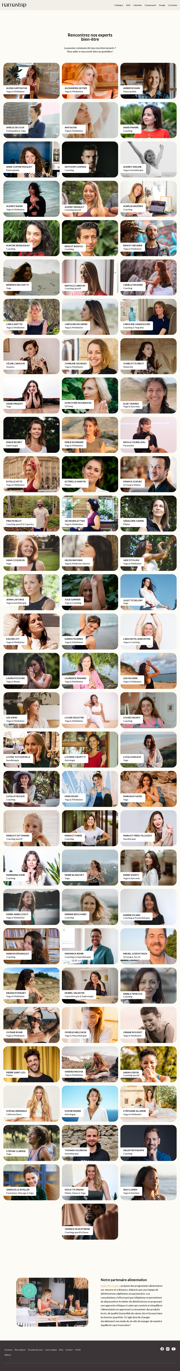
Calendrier (137, 5)
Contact (69, 1350)
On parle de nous (35, 1350)
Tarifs (128, 5)
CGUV (78, 1350)
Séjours (7, 1355)
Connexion (172, 5)
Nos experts (20, 1350)
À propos (8, 1350)
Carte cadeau (51, 1350)
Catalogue (118, 5)
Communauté (150, 5)
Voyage (162, 5)
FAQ (61, 1350)
